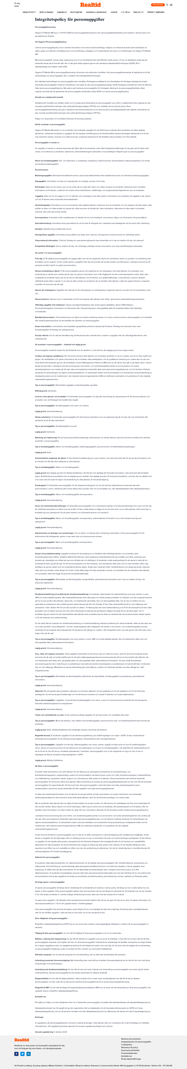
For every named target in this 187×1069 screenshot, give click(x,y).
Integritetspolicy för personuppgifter (136, 1042)
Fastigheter (76, 12)
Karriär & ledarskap (96, 12)
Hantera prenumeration (131, 1039)
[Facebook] (16, 1054)
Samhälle (62, 12)
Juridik (113, 12)
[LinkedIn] (28, 1054)
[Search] (167, 4)
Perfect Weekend (155, 12)
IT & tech (125, 12)
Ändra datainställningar (131, 1059)
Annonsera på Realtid (130, 1050)
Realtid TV (138, 12)
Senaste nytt (29, 12)
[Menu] (171, 4)
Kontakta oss (126, 1056)
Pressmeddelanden (129, 1053)
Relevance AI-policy (129, 1047)
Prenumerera (158, 5)
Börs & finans (46, 12)
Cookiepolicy (126, 1044)
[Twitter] (22, 1054)
